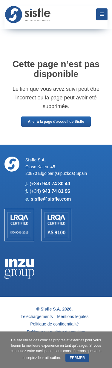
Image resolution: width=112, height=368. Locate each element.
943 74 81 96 (56, 191)
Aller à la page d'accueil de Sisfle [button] (56, 121)
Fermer (77, 358)
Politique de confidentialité (54, 324)
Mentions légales (72, 316)
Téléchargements (37, 316)
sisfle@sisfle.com (51, 199)
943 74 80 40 (56, 183)
